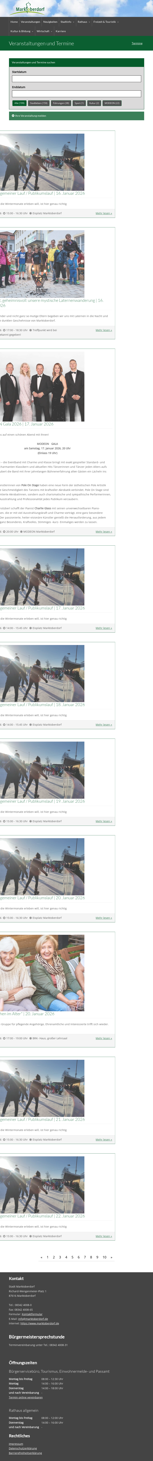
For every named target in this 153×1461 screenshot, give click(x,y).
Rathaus (82, 21)
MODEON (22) (112, 102)
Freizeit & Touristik (105, 21)
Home (14, 21)
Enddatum (18, 87)
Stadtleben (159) (38, 102)
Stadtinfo (66, 21)
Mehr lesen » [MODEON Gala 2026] (18, 531)
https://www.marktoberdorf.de (40, 1323)
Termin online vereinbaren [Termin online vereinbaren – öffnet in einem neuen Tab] (26, 1397)
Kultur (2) (94, 102)
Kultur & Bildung (20, 31)
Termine (137, 43)
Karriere (61, 31)
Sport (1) (79, 102)
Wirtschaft (43, 31)
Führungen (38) (61, 102)
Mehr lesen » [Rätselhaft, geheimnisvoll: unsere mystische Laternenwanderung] (18, 330)
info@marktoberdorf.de (33, 1319)
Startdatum (19, 71)
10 (104, 1257)
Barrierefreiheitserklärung (25, 1453)
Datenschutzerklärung (23, 1448)
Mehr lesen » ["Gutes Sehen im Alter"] (18, 1038)
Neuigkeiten (50, 21)
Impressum (16, 1444)
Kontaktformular (32, 1314)
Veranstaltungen (30, 21)
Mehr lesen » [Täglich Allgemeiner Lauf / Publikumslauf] (18, 213)
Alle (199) (19, 102)
